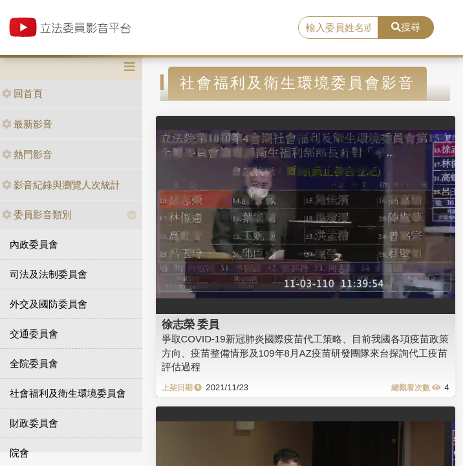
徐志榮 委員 (191, 324)
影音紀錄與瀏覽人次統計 (61, 184)
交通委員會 (34, 333)
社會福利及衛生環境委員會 (68, 393)
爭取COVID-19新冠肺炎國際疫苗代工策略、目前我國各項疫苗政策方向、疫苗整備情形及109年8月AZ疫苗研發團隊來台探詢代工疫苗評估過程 (305, 352)
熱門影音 (27, 154)
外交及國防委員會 (48, 303)
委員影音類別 (37, 214)
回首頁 (22, 93)
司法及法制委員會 (48, 274)
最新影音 (27, 123)
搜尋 (405, 26)
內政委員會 (34, 244)
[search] (338, 27)
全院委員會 (34, 363)
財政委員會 (34, 422)
